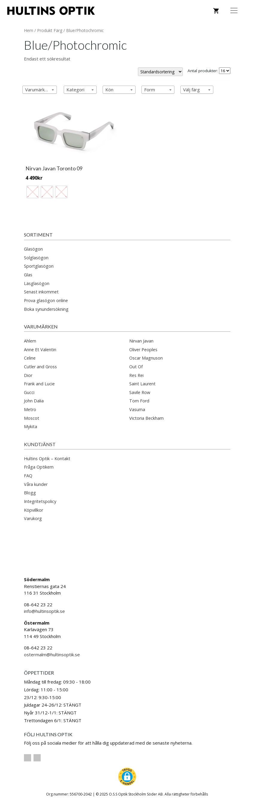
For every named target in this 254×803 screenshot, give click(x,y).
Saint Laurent (142, 384)
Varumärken (41, 326)
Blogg (30, 493)
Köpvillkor (33, 510)
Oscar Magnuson (146, 358)
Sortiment (38, 234)
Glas (28, 275)
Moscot (31, 418)
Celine (30, 358)
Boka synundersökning (46, 309)
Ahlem (30, 341)
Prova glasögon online (46, 300)
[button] (127, 777)
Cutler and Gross (40, 366)
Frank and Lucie (39, 384)
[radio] (33, 192)
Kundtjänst (40, 444)
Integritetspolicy (40, 501)
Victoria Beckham (146, 418)
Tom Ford (139, 401)
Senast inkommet (41, 292)
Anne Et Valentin (40, 349)
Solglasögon (36, 257)
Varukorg (33, 518)
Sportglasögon (39, 266)
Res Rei (136, 375)
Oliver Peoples (143, 349)
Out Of (136, 366)
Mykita (30, 426)
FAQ (28, 475)
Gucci (29, 392)
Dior (28, 375)
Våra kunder (36, 484)
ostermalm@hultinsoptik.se (52, 654)
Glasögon (33, 249)
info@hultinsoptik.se (44, 611)
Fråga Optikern (39, 467)
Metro (30, 409)
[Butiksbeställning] (160, 71)
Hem (28, 30)
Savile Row (139, 392)
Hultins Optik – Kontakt (47, 458)
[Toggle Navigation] (234, 10)
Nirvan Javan (141, 341)
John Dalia (34, 401)
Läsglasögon (36, 283)
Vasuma (137, 409)
